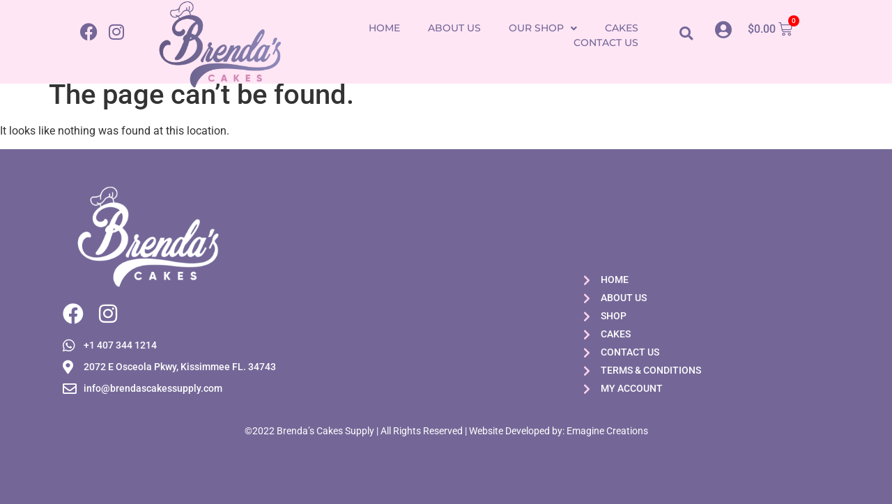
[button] (686, 33)
